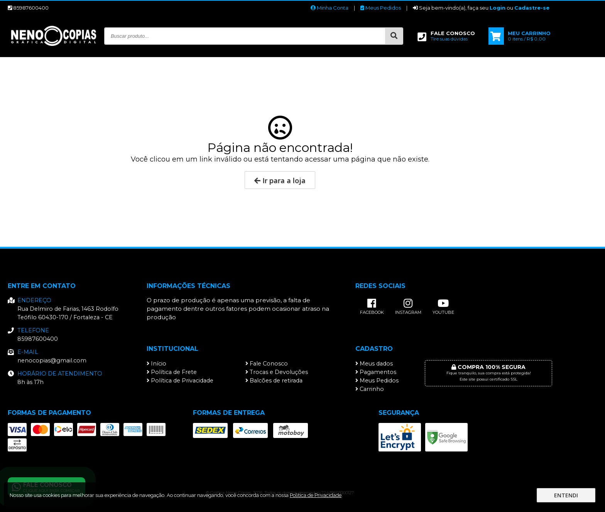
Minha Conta (329, 8)
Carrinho (369, 389)
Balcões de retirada (273, 380)
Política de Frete (172, 372)
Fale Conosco (266, 363)
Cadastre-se (531, 8)
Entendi (566, 495)
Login (497, 8)
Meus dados (374, 363)
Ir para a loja (280, 180)
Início (156, 363)
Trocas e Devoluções (276, 372)
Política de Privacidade (180, 380)
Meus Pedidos (380, 8)
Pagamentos (375, 372)
